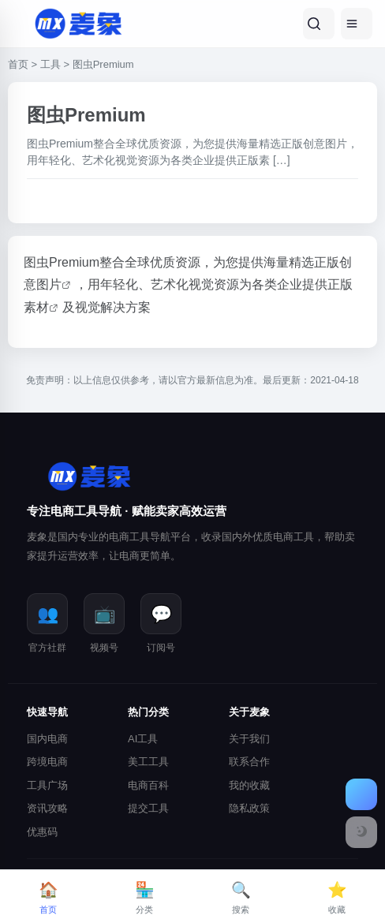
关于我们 (249, 739)
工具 (50, 64)
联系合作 (249, 762)
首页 (18, 64)
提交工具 (148, 808)
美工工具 (148, 762)
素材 (36, 307)
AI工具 (143, 739)
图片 (49, 284)
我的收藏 (249, 785)
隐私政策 (249, 808)
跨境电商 (47, 762)
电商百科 (148, 785)
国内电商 (47, 739)
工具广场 (47, 785)
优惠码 (42, 832)
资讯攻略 (47, 808)
